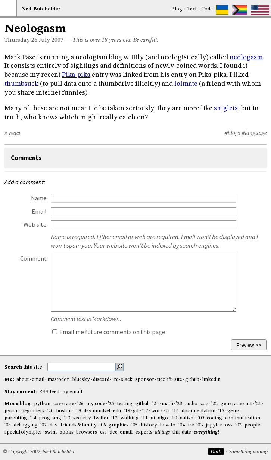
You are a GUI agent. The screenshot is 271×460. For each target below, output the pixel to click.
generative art (236, 403)
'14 (33, 418)
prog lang (50, 418)
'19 (78, 411)
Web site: (36, 225)
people (252, 425)
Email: (40, 211)
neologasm (246, 57)
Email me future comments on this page (108, 332)
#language (254, 133)
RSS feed (49, 392)
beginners (33, 411)
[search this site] (81, 367)
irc (115, 379)
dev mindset (97, 411)
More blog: (18, 403)
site (178, 379)
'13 (67, 418)
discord (101, 379)
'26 (80, 403)
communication (242, 418)
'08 (7, 425)
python (42, 403)
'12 (114, 418)
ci (167, 411)
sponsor (145, 379)
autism (187, 418)
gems (233, 411)
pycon (11, 411)
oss (229, 425)
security (82, 418)
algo (163, 418)
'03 (199, 425)
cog (204, 403)
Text (192, 9)
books (67, 432)
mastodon (58, 379)
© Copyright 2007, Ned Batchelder (39, 452)
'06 (103, 425)
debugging (26, 425)
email (38, 379)
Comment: (34, 258)
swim (51, 432)
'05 (134, 425)
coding (214, 418)
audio (191, 403)
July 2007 (51, 40)
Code (207, 9)
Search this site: (24, 367)
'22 (214, 403)
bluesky (81, 379)
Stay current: (21, 392)
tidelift (164, 379)
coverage (63, 403)
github (192, 379)
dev (53, 425)
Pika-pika (76, 75)
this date (181, 432)
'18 (127, 411)
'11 (144, 418)
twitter (101, 418)
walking (130, 418)
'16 (175, 411)
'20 (50, 411)
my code (95, 403)
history (149, 425)
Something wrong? (248, 452)
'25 (111, 403)
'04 (181, 425)
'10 (174, 418)
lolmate (185, 84)
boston (64, 411)
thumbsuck (21, 84)
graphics (118, 425)
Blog (176, 9)
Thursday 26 (20, 40)
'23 (179, 403)
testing (125, 403)
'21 (258, 403)
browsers (86, 432)
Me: (9, 379)
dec (113, 432)
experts (144, 432)
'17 (145, 411)
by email (72, 392)
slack (127, 379)
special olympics (23, 432)
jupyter (214, 425)
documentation (198, 411)
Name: (39, 198)
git (136, 411)
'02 (238, 425)
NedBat (41, 9)
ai (153, 418)
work (157, 411)
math (167, 403)
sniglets (226, 108)
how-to (167, 425)
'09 (201, 418)
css (103, 432)
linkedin (211, 379)
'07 (43, 425)
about (22, 379)
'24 (155, 403)
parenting (15, 418)
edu (117, 411)
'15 (221, 411)
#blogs (232, 133)
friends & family (78, 425)
